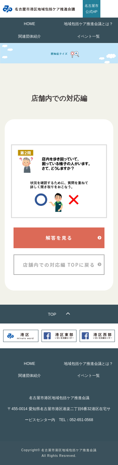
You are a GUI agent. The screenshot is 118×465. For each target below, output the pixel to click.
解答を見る (59, 237)
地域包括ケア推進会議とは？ (88, 24)
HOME (29, 24)
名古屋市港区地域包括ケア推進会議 (69, 450)
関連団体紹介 (29, 36)
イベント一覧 (88, 36)
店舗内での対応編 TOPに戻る (59, 264)
